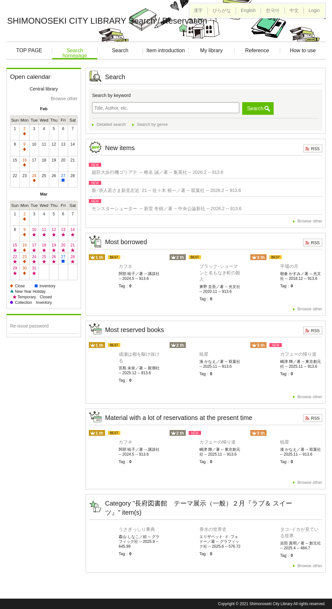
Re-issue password (29, 325)
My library (211, 50)
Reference (257, 50)
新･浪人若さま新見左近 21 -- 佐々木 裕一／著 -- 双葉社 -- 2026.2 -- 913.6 (165, 190)
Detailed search (111, 124)
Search (120, 50)
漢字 (198, 10)
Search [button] (255, 108)
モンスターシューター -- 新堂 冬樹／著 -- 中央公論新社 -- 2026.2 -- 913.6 (165, 208)
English (248, 10)
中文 (294, 10)
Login (314, 10)
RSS (315, 148)
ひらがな (222, 10)
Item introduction (166, 50)
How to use (303, 50)
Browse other (64, 98)
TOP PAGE (29, 50)
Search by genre (152, 124)
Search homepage (75, 53)
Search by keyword (111, 95)
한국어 (272, 10)
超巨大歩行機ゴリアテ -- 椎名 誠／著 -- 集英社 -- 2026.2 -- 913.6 (156, 172)
